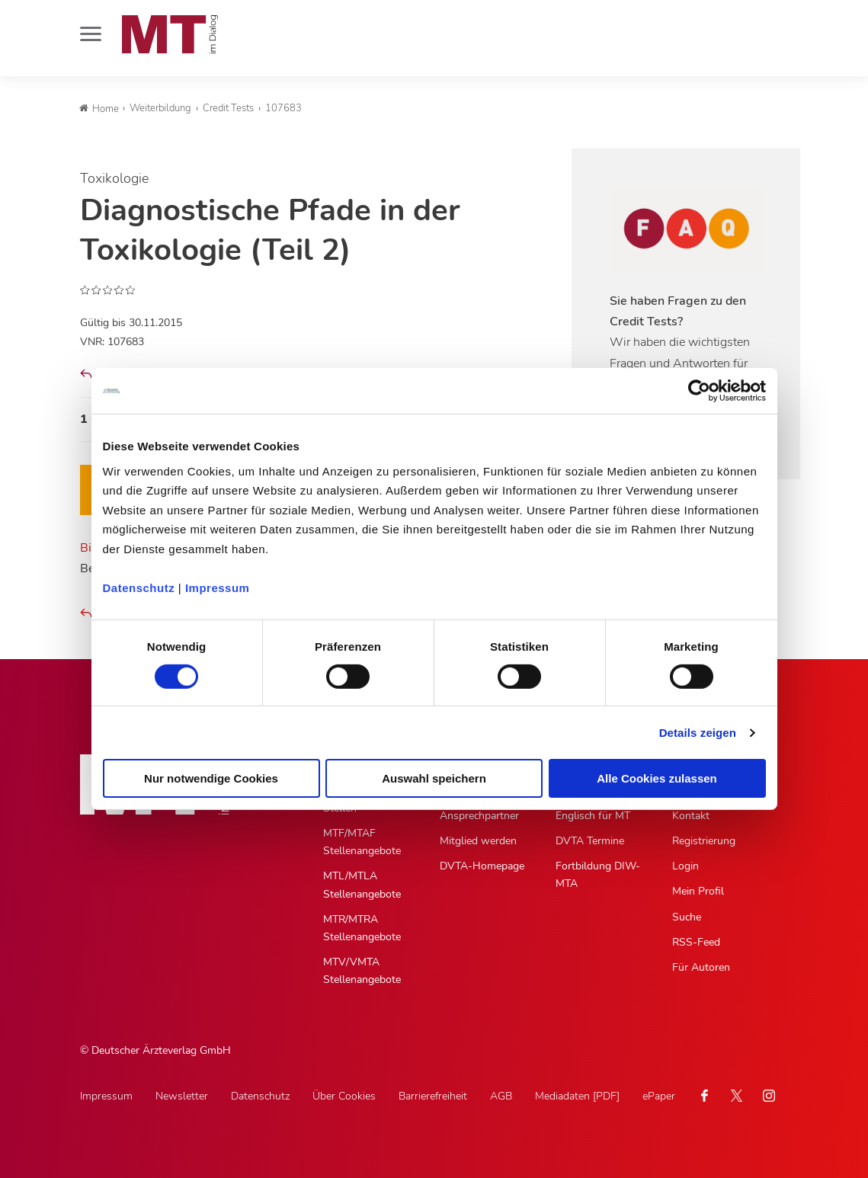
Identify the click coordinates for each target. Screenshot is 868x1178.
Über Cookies (344, 1096)
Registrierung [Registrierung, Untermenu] (703, 841)
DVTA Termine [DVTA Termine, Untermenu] (590, 841)
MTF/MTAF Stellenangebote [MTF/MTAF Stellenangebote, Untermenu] (362, 842)
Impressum (217, 587)
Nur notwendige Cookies (211, 778)
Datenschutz (139, 587)
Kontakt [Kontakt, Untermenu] (690, 815)
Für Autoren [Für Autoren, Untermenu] (701, 967)
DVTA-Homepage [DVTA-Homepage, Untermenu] (482, 866)
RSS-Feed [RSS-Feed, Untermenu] (696, 942)
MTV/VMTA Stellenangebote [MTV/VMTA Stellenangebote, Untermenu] (362, 971)
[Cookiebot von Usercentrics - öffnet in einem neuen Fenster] (699, 390)
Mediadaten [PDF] (577, 1096)
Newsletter (181, 1096)
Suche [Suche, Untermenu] (686, 917)
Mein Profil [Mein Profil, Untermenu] (698, 891)
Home (99, 109)
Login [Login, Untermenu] (685, 866)
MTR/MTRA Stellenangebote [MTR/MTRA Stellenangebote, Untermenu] (362, 928)
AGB (501, 1096)
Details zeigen (697, 732)
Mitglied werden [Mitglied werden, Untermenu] (478, 841)
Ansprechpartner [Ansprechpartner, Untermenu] (479, 815)
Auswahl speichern (434, 778)
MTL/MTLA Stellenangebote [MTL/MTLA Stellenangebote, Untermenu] (362, 885)
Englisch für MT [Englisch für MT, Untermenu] (593, 815)
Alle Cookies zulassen (657, 778)
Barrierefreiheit (433, 1096)
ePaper (658, 1096)
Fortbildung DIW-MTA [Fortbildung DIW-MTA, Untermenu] (598, 875)
